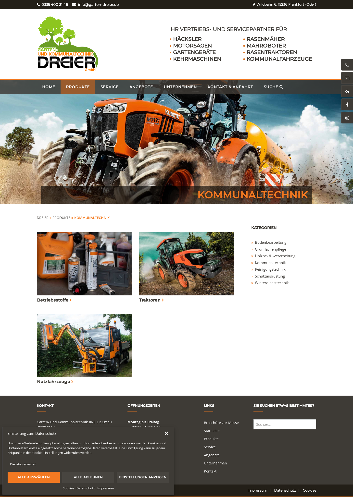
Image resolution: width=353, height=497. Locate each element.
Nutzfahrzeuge (53, 381)
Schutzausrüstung (270, 276)
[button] (166, 433)
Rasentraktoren (272, 52)
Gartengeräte (194, 52)
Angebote (141, 87)
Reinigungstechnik (270, 269)
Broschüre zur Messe (221, 422)
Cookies (68, 488)
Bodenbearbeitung (270, 242)
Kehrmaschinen (197, 59)
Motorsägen (192, 46)
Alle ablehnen (88, 477)
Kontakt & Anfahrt (230, 87)
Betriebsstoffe (53, 300)
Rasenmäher (266, 39)
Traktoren (150, 300)
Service (110, 87)
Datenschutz (85, 488)
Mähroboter (266, 46)
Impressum (105, 488)
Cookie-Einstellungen (47, 452)
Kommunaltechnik (270, 262)
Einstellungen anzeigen (142, 477)
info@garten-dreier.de (95, 4)
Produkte (78, 87)
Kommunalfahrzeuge (279, 59)
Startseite (212, 430)
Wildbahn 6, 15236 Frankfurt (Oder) (282, 4)
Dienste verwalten (23, 464)
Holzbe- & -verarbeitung (275, 255)
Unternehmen (180, 87)
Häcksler (187, 39)
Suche (273, 87)
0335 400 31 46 (52, 4)
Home (48, 87)
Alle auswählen (34, 477)
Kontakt (210, 471)
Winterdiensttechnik (272, 282)
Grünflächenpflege (270, 249)
